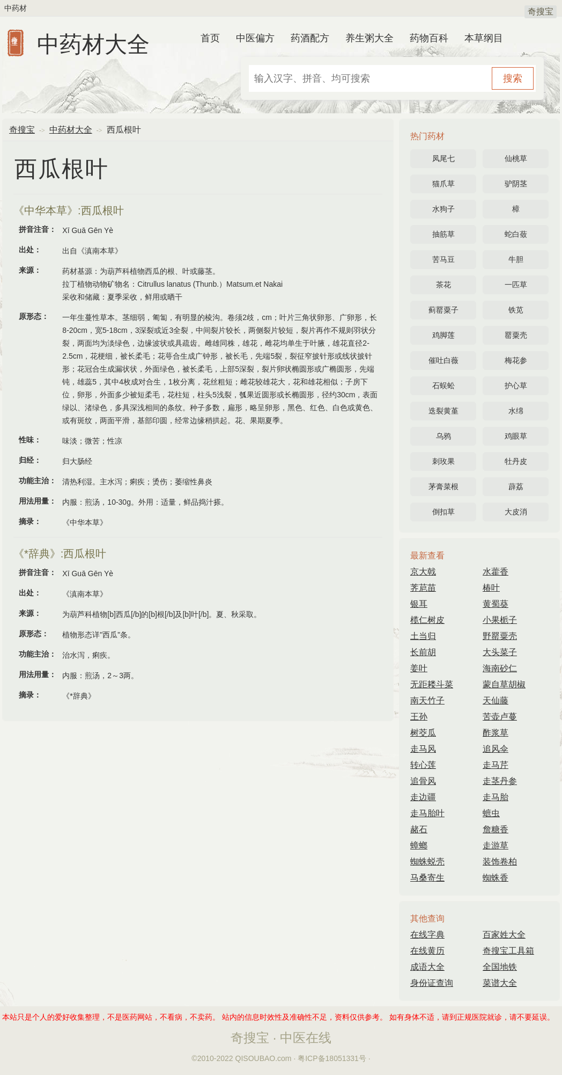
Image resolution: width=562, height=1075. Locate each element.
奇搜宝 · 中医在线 (281, 1037)
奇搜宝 (540, 11)
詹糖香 (495, 829)
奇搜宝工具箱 (508, 950)
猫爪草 (443, 183)
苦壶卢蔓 (500, 716)
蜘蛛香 (495, 877)
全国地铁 (500, 966)
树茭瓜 (423, 732)
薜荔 (515, 486)
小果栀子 (500, 619)
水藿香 (495, 571)
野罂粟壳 (500, 636)
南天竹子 (427, 700)
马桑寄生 (427, 877)
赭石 (418, 829)
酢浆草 (495, 732)
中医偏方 (255, 38)
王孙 (418, 716)
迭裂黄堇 (443, 410)
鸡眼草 (516, 436)
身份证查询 (431, 982)
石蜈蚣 (443, 385)
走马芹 (495, 764)
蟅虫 (491, 813)
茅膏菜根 (443, 486)
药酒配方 (310, 38)
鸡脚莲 (443, 335)
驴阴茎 (516, 183)
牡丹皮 (516, 461)
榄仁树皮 (427, 619)
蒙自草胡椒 (504, 684)
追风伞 (495, 748)
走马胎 (495, 797)
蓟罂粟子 (443, 310)
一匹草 (516, 284)
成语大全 (427, 966)
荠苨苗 (423, 587)
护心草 (516, 385)
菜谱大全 (500, 982)
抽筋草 (443, 234)
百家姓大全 (504, 934)
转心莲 (423, 764)
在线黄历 (427, 950)
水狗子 (443, 209)
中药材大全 (93, 44)
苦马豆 (443, 259)
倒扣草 (443, 511)
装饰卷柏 (500, 861)
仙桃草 (516, 158)
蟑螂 (418, 845)
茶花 (443, 284)
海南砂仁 (500, 668)
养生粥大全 (369, 38)
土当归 (423, 636)
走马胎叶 (427, 813)
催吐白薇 (443, 360)
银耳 (418, 603)
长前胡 (423, 652)
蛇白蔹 (516, 234)
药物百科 (429, 38)
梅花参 (516, 360)
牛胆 (515, 259)
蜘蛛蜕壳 (427, 861)
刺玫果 (443, 461)
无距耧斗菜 (431, 684)
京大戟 (423, 571)
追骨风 (423, 781)
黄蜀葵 (495, 603)
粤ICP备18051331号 (332, 1058)
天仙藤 (495, 700)
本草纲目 (483, 38)
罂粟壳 (516, 335)
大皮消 (516, 511)
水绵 (515, 410)
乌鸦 (443, 436)
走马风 (423, 748)
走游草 (495, 845)
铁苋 (515, 310)
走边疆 (423, 797)
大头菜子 (500, 652)
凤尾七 (443, 158)
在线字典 (427, 934)
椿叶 (491, 587)
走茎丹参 (500, 781)
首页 (210, 38)
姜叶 (418, 668)
